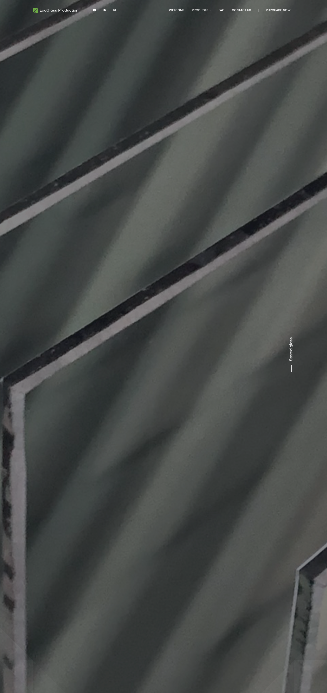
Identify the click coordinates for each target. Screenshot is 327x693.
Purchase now (278, 10)
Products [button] (200, 10)
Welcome (177, 10)
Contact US (241, 10)
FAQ (222, 10)
